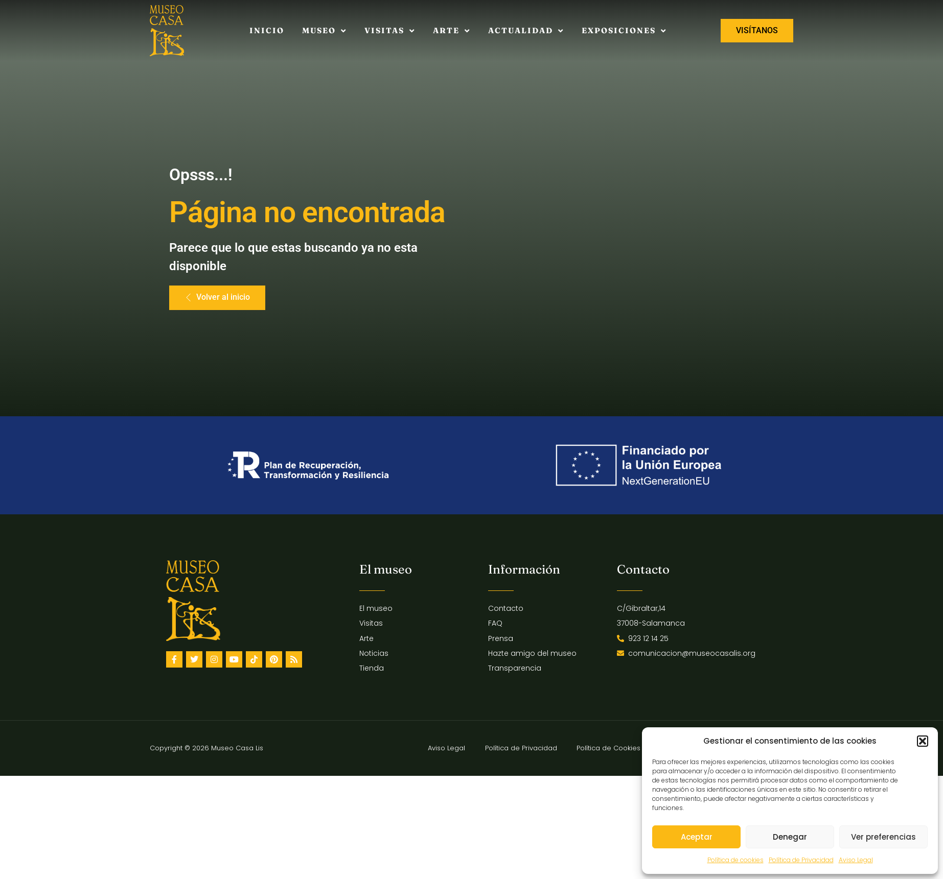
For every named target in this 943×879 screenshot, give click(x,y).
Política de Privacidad (801, 860)
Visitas (389, 31)
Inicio (266, 30)
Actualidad (526, 31)
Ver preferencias (883, 837)
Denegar (790, 837)
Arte (451, 31)
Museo (324, 31)
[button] (922, 741)
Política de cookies (735, 860)
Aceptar (696, 837)
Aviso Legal (856, 860)
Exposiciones (624, 31)
